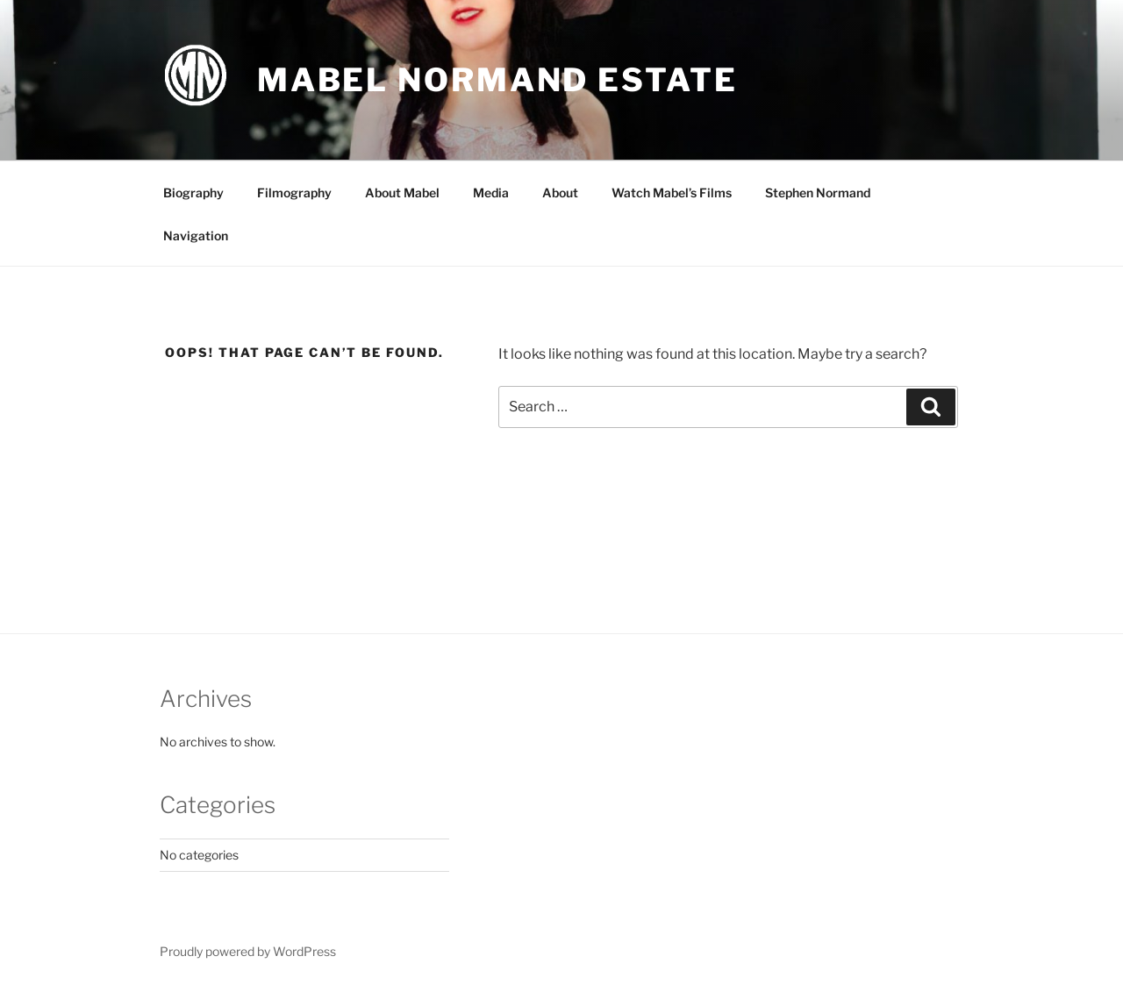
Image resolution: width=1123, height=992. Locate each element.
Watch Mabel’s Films (672, 192)
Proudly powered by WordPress (248, 951)
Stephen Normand (817, 192)
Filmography (294, 192)
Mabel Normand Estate (497, 80)
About (560, 192)
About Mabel (402, 192)
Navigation (195, 235)
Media (491, 192)
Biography (193, 192)
